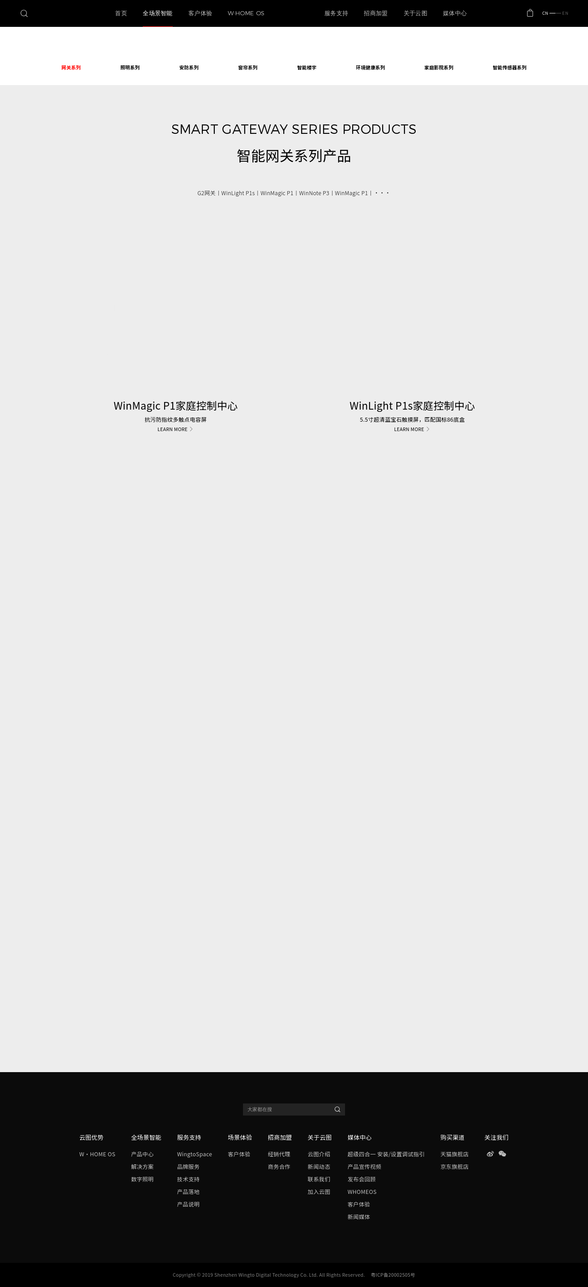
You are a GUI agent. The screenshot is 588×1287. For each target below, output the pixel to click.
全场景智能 (146, 1137)
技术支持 (188, 1179)
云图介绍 (319, 1154)
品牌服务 (188, 1167)
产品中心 (142, 1154)
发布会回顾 (362, 1179)
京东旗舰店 (454, 1167)
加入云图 (319, 1192)
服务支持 (189, 1137)
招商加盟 (280, 1137)
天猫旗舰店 (454, 1154)
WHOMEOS (362, 1192)
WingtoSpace (194, 1154)
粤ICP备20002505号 (393, 1274)
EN (561, 13)
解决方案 (142, 1167)
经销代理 (279, 1154)
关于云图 (320, 1137)
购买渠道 (452, 1137)
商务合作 (279, 1167)
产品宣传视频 (365, 1167)
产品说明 (188, 1204)
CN (548, 13)
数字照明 (142, 1179)
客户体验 (239, 1154)
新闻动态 (319, 1167)
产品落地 (188, 1192)
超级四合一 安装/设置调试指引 (386, 1154)
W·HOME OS (97, 1154)
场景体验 (240, 1137)
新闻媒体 (359, 1217)
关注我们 (497, 1137)
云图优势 (91, 1137)
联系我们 (319, 1179)
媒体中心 (360, 1137)
